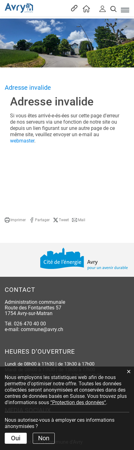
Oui (15, 438)
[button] (15, 219)
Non (43, 438)
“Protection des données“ (78, 402)
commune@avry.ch (42, 329)
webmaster (22, 141)
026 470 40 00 (30, 324)
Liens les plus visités (73, 8)
